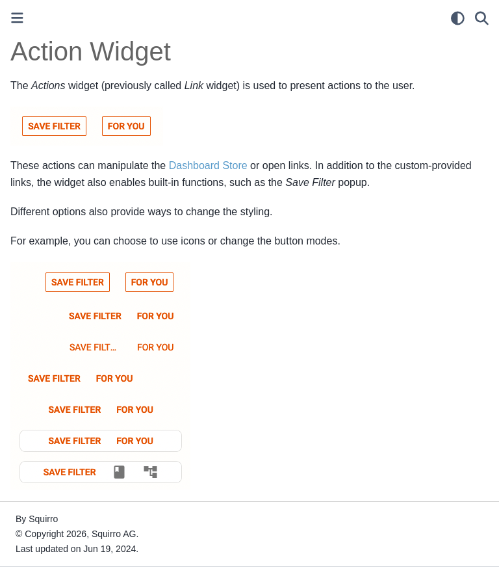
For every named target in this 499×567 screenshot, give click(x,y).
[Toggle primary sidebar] (17, 18)
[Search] (482, 18)
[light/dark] (458, 18)
